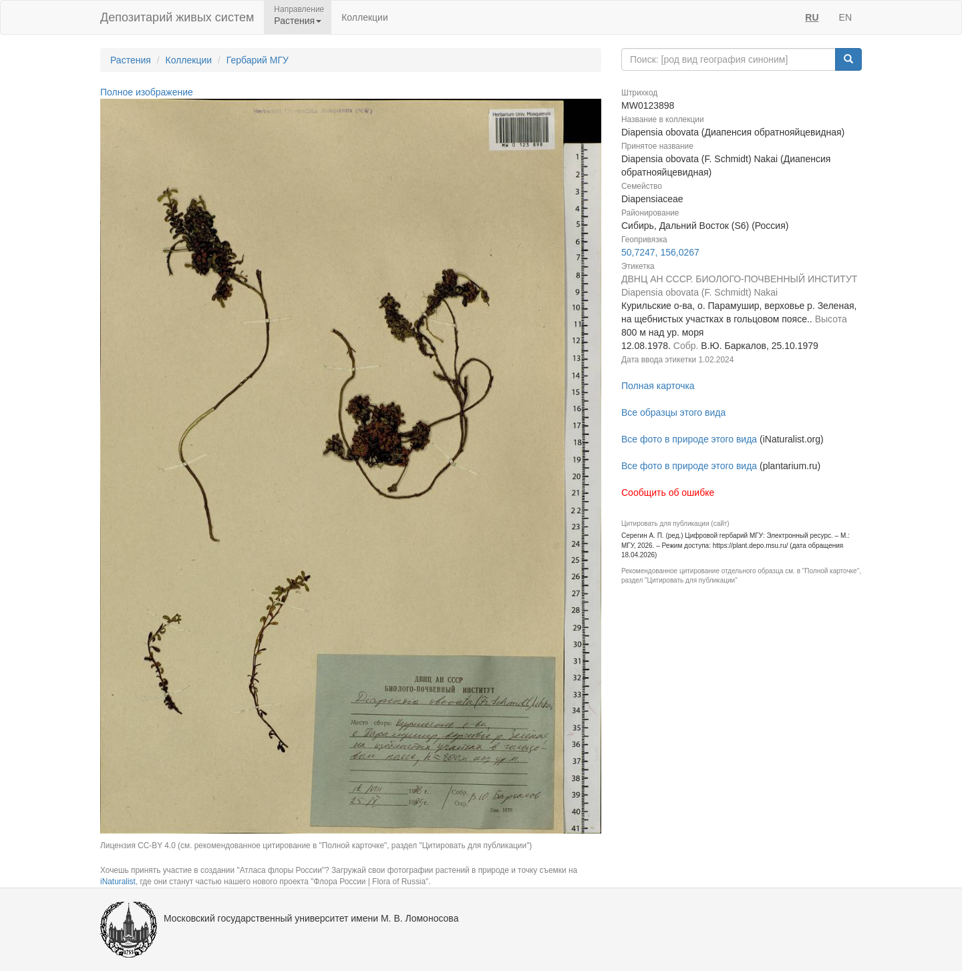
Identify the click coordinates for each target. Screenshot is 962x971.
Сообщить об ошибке (667, 492)
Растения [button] (297, 20)
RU (811, 17)
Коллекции (364, 17)
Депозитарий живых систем (177, 17)
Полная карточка (658, 385)
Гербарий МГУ (257, 60)
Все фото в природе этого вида (689, 439)
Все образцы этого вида (673, 412)
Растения (130, 60)
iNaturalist (118, 881)
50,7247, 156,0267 (660, 252)
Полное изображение (146, 92)
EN (845, 17)
